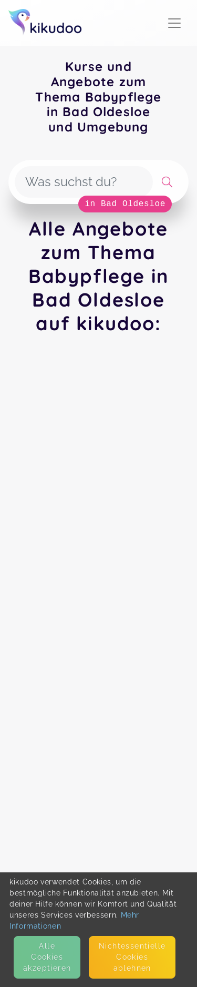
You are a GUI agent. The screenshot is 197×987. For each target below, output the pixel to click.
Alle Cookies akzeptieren (47, 957)
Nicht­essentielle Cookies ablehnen (132, 957)
